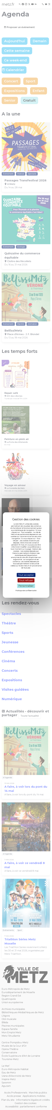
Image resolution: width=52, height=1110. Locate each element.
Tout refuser (26, 580)
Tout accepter (26, 575)
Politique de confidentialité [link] (26, 590)
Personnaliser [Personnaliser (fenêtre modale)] (26, 586)
